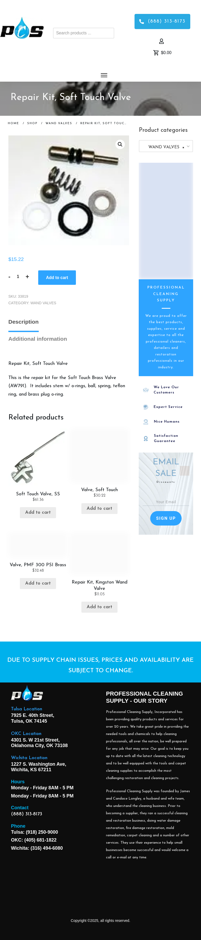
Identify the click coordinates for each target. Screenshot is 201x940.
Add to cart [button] (38, 512)
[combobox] (166, 146)
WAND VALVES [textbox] (164, 147)
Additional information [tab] (37, 339)
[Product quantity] (18, 276)
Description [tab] (23, 322)
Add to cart (57, 277)
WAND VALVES (43, 303)
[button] (120, 144)
